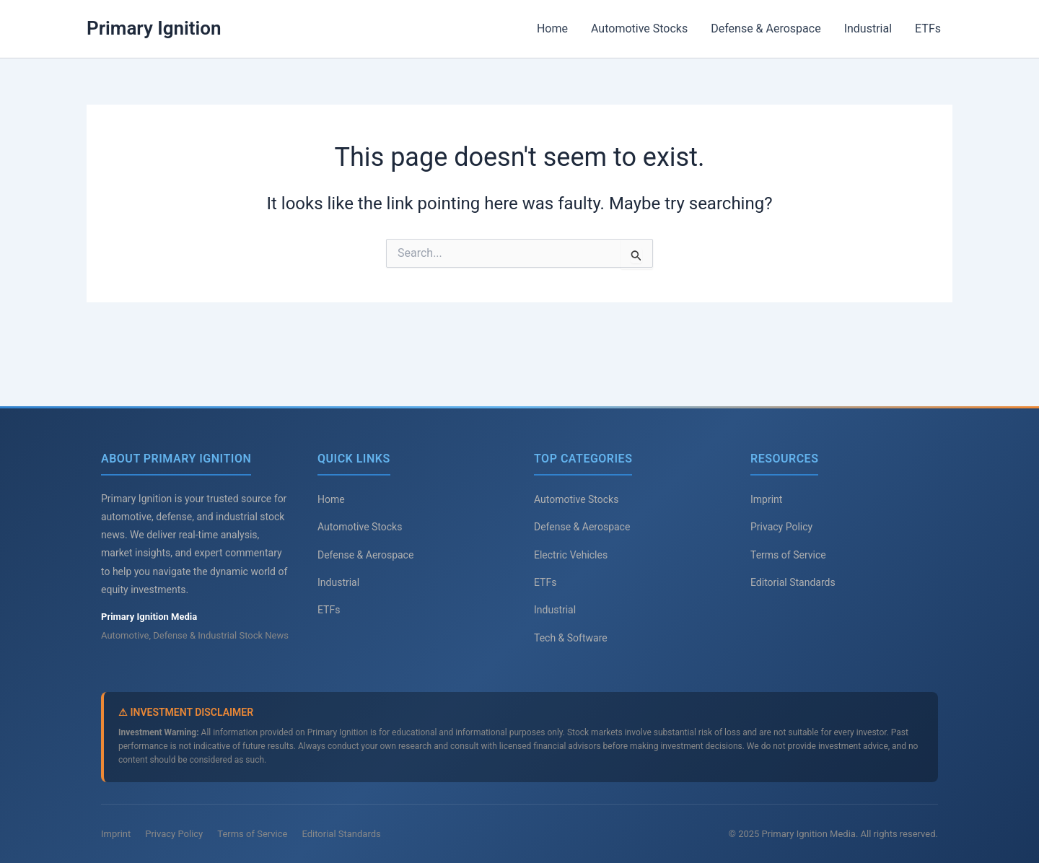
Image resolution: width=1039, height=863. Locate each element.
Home (552, 28)
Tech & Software (571, 638)
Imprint (766, 499)
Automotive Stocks (639, 28)
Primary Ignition (154, 28)
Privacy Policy (781, 527)
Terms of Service (788, 555)
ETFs (928, 28)
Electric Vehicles (571, 555)
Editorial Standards (793, 582)
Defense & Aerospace (765, 28)
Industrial (868, 28)
